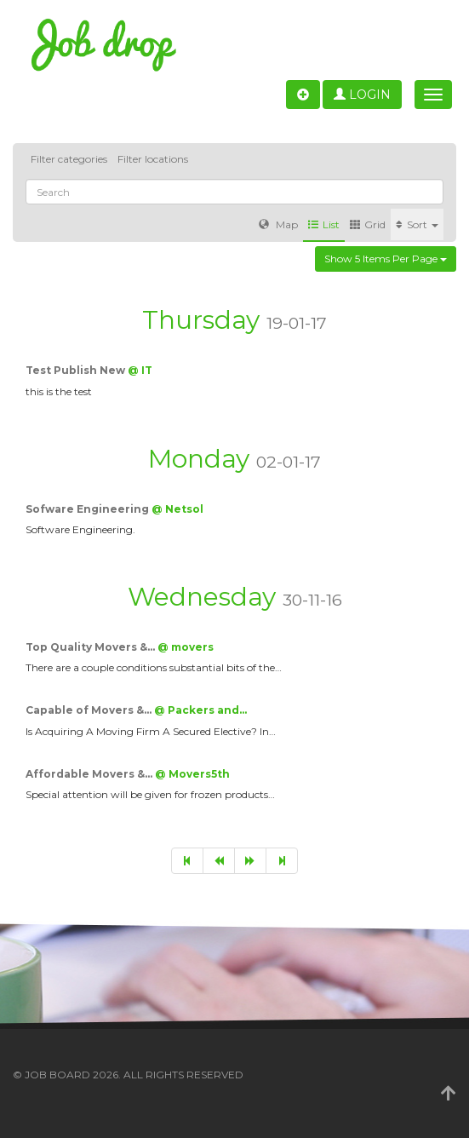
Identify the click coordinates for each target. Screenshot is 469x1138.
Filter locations (152, 158)
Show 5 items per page (385, 258)
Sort (417, 224)
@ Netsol (177, 509)
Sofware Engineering (89, 509)
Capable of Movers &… (90, 710)
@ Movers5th (192, 773)
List (324, 224)
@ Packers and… (200, 710)
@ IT (140, 370)
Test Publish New (77, 370)
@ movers (185, 647)
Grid (368, 224)
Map (278, 224)
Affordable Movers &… (90, 773)
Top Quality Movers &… (91, 647)
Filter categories (69, 158)
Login (362, 94)
